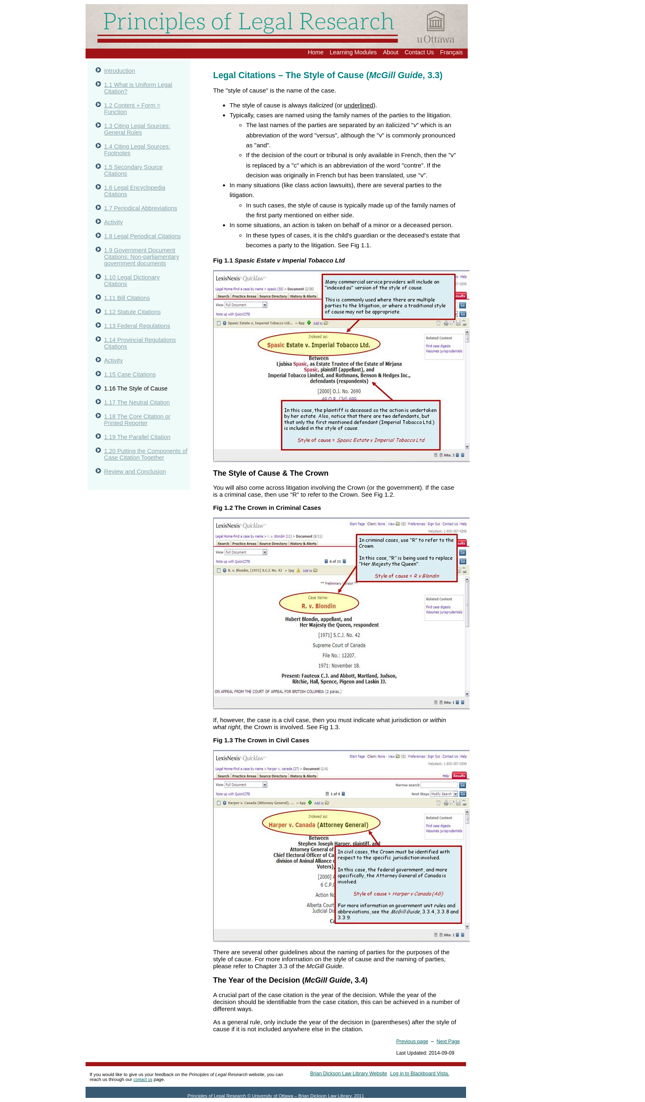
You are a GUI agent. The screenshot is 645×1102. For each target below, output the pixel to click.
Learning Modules (353, 52)
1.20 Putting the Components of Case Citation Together (145, 454)
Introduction (119, 70)
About (391, 52)
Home (315, 52)
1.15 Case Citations (130, 374)
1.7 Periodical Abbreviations (140, 208)
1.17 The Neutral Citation (137, 402)
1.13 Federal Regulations (137, 326)
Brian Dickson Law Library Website (348, 1073)
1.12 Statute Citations (132, 312)
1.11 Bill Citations (127, 298)
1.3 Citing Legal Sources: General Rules (137, 129)
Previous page (412, 1041)
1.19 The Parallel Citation (137, 437)
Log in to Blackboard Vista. (419, 1073)
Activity (113, 222)
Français (451, 52)
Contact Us (419, 52)
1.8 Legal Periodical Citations (142, 236)
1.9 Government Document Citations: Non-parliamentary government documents (141, 257)
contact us (142, 1079)
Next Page (448, 1041)
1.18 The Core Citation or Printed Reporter (137, 419)
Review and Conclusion (135, 471)
